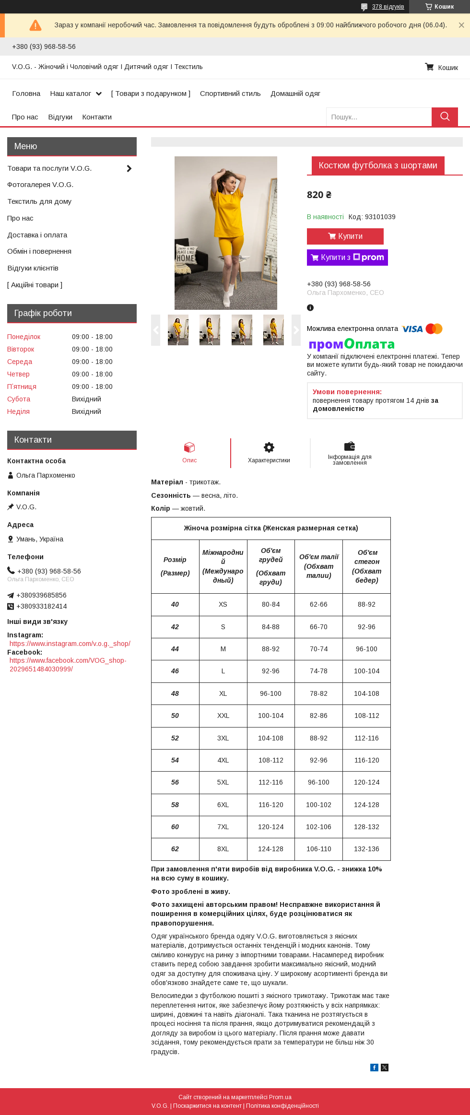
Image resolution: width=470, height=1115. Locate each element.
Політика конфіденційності (282, 1106)
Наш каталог (70, 93)
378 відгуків (388, 6)
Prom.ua (280, 1097)
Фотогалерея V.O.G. (40, 184)
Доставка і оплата (37, 235)
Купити (350, 236)
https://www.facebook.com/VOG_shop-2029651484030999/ (68, 665)
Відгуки (60, 117)
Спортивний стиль (230, 93)
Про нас (25, 117)
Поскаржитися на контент (207, 1106)
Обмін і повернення (39, 251)
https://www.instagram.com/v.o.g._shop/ (70, 643)
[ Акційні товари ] (34, 285)
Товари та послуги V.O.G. (49, 168)
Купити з (352, 257)
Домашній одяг (295, 93)
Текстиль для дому (39, 201)
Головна (26, 93)
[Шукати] (445, 116)
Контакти (97, 117)
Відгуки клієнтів (33, 268)
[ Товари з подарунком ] (150, 93)
